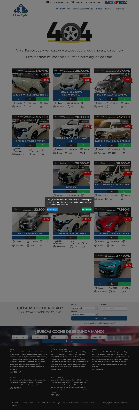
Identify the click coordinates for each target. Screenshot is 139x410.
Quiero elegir (52, 209)
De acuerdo (86, 209)
